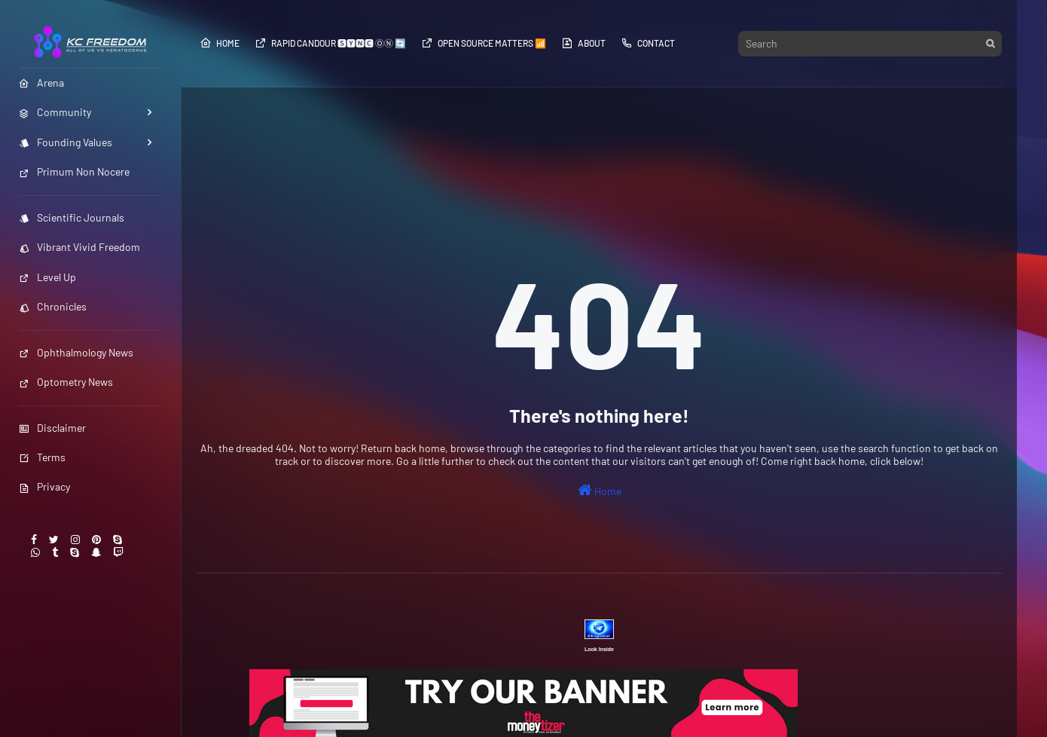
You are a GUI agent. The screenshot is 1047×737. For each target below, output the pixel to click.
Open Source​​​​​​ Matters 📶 (483, 43)
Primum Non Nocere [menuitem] (74, 171)
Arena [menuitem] (41, 82)
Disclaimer (52, 427)
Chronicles (53, 306)
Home (220, 43)
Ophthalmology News (76, 352)
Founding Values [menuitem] (65, 142)
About (583, 43)
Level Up (47, 277)
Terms (42, 457)
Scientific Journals (71, 217)
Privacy (44, 486)
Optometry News (66, 381)
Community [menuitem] (55, 112)
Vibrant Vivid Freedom (79, 246)
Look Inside (599, 649)
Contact (648, 43)
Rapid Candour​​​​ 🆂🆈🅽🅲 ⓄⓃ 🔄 (330, 43)
